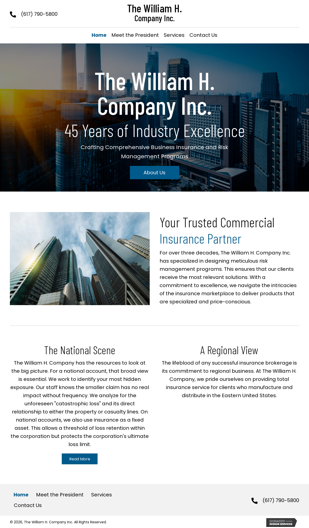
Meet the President (59, 494)
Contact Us (28, 505)
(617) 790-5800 (39, 14)
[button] (154, 172)
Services (101, 494)
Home (21, 494)
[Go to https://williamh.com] (154, 12)
